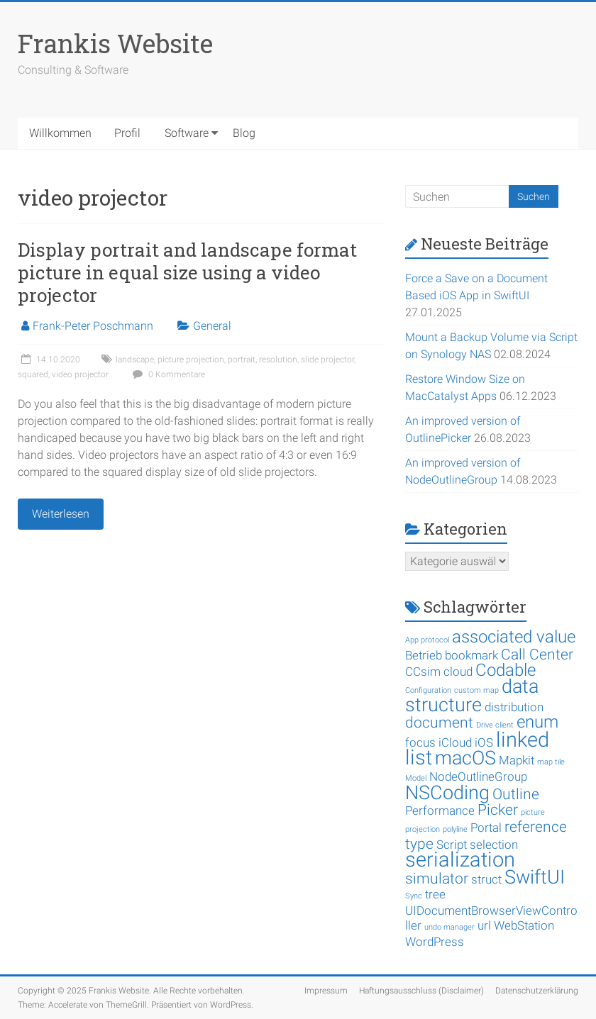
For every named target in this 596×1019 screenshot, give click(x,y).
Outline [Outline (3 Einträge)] (515, 794)
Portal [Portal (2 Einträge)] (486, 827)
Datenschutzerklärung (536, 991)
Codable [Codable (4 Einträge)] (505, 670)
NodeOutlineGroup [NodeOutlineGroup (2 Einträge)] (478, 776)
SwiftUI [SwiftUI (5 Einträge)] (534, 877)
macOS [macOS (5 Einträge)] (465, 758)
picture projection (191, 359)
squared (33, 374)
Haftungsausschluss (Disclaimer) (421, 991)
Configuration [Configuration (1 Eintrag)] (428, 690)
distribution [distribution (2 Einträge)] (514, 707)
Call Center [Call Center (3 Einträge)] (537, 654)
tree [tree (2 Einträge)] (435, 894)
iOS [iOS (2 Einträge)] (484, 742)
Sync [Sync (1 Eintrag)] (413, 896)
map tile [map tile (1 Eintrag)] (551, 762)
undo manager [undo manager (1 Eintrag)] (449, 927)
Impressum (326, 991)
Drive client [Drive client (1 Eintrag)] (495, 725)
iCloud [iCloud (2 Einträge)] (455, 742)
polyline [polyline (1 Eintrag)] (455, 829)
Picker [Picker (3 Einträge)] (498, 809)
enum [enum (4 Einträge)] (537, 722)
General (212, 326)
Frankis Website (115, 43)
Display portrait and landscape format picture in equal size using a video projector (187, 272)
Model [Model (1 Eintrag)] (415, 778)
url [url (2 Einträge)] (484, 925)
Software (187, 133)
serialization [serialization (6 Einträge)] (460, 859)
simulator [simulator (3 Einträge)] (436, 878)
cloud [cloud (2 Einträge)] (458, 671)
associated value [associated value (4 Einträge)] (513, 637)
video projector (80, 374)
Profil (127, 133)
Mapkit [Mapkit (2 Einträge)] (516, 760)
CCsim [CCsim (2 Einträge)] (423, 671)
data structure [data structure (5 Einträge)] (472, 695)
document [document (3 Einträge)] (439, 722)
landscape (135, 359)
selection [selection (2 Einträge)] (494, 844)
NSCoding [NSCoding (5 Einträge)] (447, 792)
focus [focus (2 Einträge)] (420, 742)
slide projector (327, 359)
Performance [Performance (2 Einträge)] (440, 810)
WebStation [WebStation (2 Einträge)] (524, 925)
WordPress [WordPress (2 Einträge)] (434, 942)
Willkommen (60, 133)
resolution (278, 359)
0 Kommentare (167, 374)
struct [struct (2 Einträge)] (486, 879)
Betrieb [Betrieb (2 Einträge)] (423, 655)
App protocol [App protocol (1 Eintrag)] (427, 640)
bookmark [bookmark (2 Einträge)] (471, 655)
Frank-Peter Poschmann (93, 326)
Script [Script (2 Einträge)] (451, 844)
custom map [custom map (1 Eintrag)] (476, 690)
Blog (244, 133)
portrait (241, 359)
